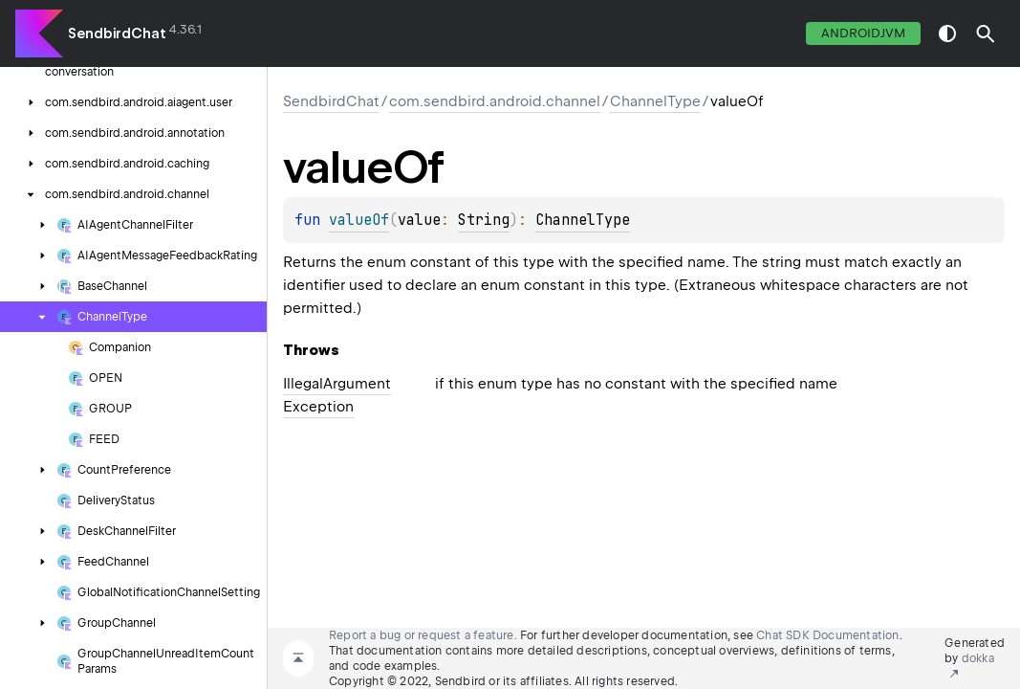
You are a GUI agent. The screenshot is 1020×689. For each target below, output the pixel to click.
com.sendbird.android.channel (494, 101)
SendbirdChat (117, 33)
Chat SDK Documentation (827, 635)
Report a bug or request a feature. (423, 635)
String (484, 220)
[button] (985, 33)
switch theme (947, 33)
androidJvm (863, 33)
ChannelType (655, 101)
